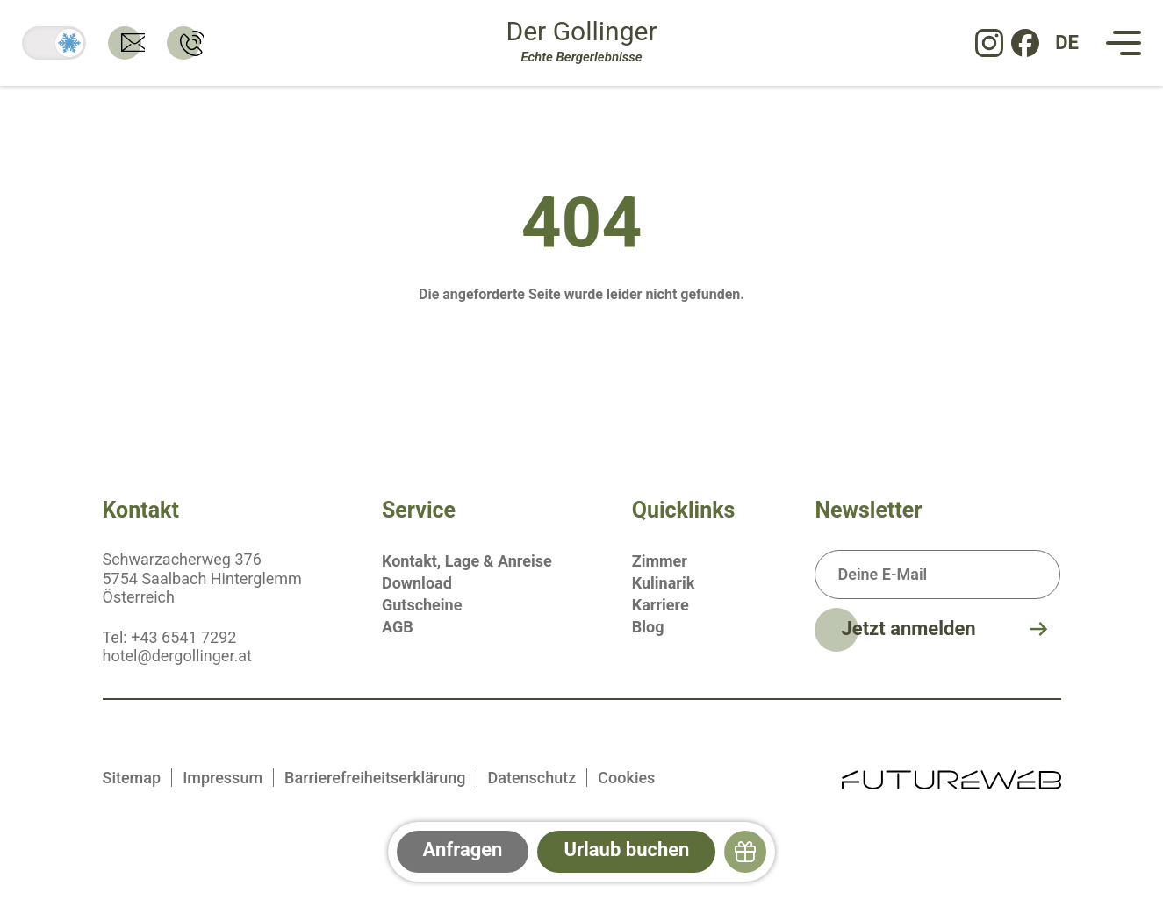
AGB (397, 627)
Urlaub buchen (626, 849)
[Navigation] (1123, 43)
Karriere (660, 605)
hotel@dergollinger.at (177, 655)
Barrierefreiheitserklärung (374, 777)
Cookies (626, 777)
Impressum (222, 777)
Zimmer (659, 561)
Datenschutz (532, 777)
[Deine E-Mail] (937, 574)
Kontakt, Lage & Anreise (467, 561)
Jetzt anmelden (908, 628)
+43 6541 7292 (183, 637)
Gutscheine (422, 605)
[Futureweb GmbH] (951, 777)
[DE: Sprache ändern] (1067, 43)
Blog (648, 627)
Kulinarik (663, 583)
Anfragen (463, 849)
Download (417, 583)
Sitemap (132, 777)
